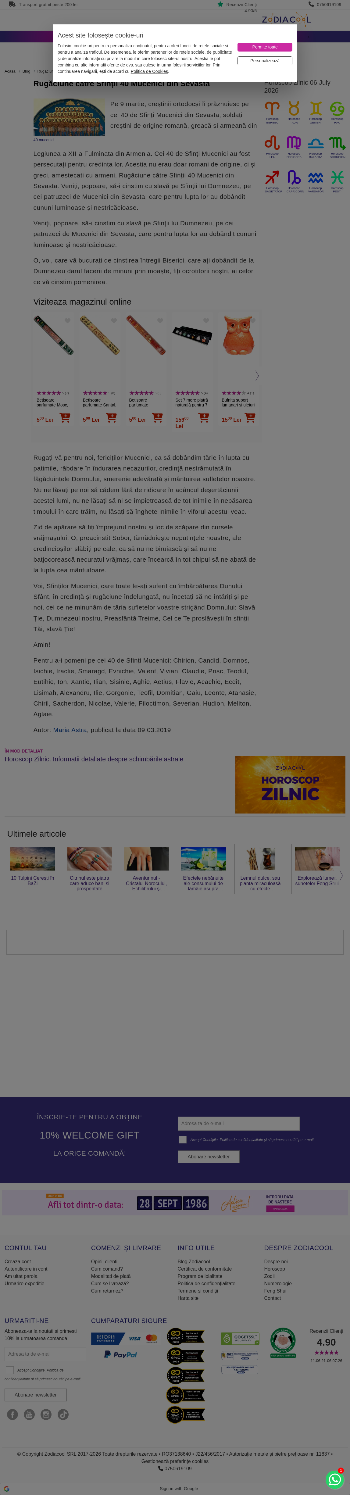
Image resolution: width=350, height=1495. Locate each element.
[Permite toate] (265, 47)
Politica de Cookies (149, 71)
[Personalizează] (265, 60)
